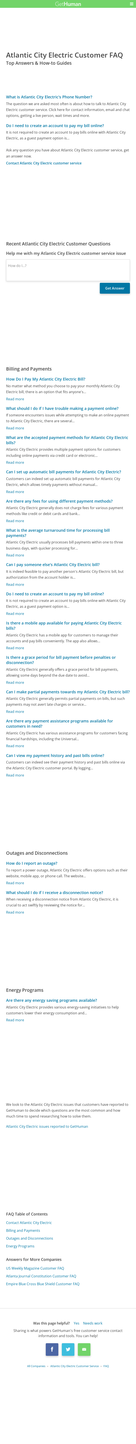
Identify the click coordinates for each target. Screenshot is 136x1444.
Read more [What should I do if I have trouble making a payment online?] (15, 428)
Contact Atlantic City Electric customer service (44, 163)
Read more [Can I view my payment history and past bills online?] (15, 775)
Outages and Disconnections (29, 1238)
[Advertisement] (68, 203)
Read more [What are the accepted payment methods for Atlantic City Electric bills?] (15, 462)
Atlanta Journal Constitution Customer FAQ (41, 1276)
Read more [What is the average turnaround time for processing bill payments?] (15, 555)
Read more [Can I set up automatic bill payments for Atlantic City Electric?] (15, 491)
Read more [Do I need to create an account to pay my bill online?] (15, 613)
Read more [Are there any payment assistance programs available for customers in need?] (15, 746)
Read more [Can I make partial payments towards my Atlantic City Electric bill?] (15, 711)
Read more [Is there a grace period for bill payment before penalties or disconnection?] (15, 682)
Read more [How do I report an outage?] (15, 883)
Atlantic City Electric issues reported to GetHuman (47, 1126)
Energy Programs (20, 1246)
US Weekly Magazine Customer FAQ (35, 1268)
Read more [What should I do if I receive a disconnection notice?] (15, 912)
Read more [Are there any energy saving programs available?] (15, 1020)
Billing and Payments (23, 1230)
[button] (131, 4)
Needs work (92, 1323)
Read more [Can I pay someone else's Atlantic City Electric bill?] (15, 584)
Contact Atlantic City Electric (29, 1222)
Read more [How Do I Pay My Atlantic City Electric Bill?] (15, 399)
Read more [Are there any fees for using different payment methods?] (15, 520)
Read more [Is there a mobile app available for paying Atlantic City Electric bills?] (15, 648)
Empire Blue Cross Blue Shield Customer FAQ (42, 1284)
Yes (76, 1323)
